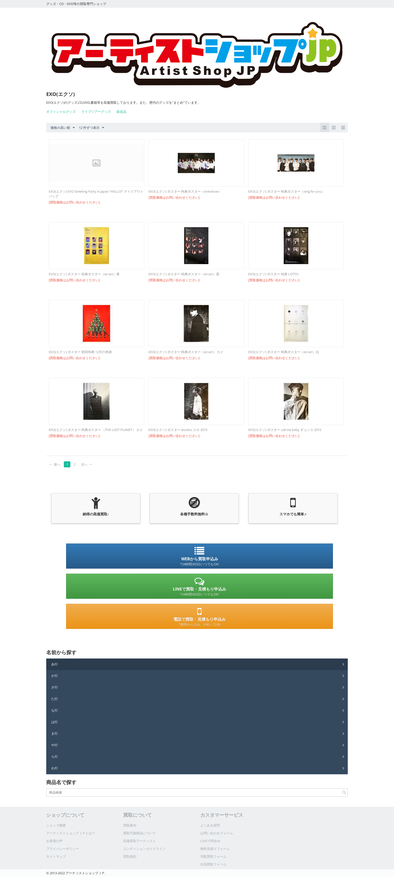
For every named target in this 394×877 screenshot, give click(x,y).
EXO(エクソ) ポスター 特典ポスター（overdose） (185, 191)
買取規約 (129, 856)
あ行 (54, 664)
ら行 (54, 756)
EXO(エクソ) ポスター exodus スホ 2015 (178, 429)
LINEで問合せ (210, 841)
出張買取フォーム (213, 864)
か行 (54, 675)
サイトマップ (56, 856)
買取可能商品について (139, 833)
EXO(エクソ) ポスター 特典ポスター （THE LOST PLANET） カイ (96, 429)
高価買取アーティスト (139, 841)
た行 (54, 698)
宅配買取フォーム (213, 856)
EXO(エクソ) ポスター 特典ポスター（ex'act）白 (283, 352)
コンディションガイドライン (144, 848)
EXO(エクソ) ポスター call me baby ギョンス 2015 (284, 429)
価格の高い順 (63, 127)
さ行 (54, 687)
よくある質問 (210, 825)
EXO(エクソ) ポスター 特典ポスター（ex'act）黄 (84, 274)
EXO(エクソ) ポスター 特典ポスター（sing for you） (286, 191)
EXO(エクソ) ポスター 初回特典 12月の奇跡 (80, 352)
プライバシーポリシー (62, 848)
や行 (54, 745)
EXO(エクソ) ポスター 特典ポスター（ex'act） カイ (186, 352)
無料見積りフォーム (215, 848)
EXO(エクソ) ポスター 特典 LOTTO (273, 274)
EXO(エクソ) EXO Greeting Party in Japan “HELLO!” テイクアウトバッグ (96, 193)
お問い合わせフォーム (216, 833)
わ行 (54, 768)
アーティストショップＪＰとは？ (70, 833)
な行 (54, 710)
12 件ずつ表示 (91, 127)
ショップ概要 (56, 825)
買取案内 (129, 825)
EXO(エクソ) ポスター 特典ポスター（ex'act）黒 (184, 274)
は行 (54, 722)
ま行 (54, 733)
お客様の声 (54, 841)
